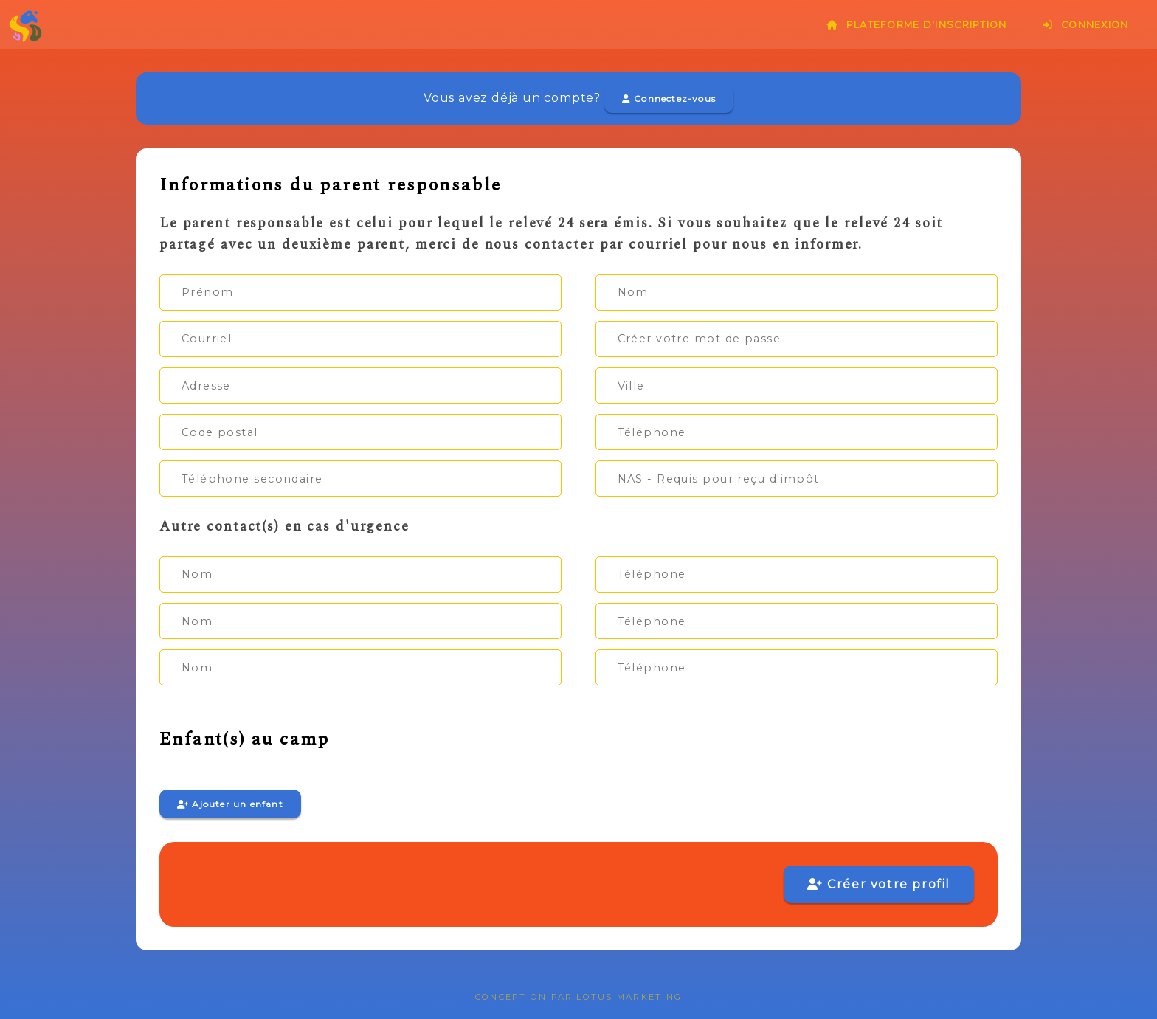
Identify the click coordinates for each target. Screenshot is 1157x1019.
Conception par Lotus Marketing (578, 997)
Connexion (1086, 24)
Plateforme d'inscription (916, 24)
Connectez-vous (669, 98)
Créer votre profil (878, 884)
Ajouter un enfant (230, 803)
